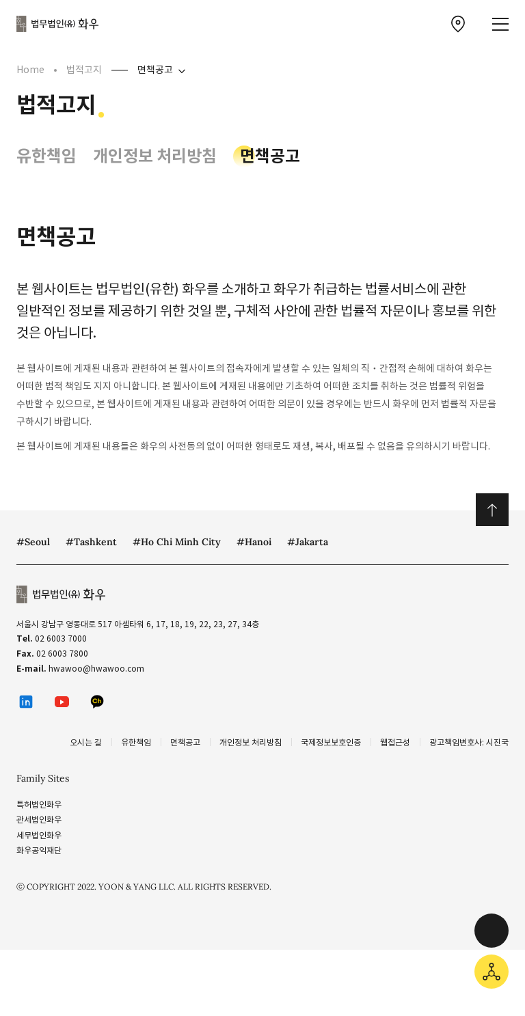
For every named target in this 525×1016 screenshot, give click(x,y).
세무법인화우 (39, 835)
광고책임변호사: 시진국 (469, 742)
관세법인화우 (39, 819)
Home (30, 70)
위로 (492, 509)
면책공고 (155, 70)
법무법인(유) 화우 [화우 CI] (57, 24)
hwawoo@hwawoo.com (96, 668)
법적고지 (84, 70)
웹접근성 (395, 742)
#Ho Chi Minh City (177, 542)
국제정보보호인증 (331, 742)
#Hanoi (254, 542)
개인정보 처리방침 (155, 156)
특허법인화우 (39, 804)
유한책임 (46, 156)
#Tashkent (91, 542)
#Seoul (33, 542)
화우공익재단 (39, 850)
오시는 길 (86, 742)
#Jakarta (307, 542)
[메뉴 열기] (500, 24)
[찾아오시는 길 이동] (458, 24)
